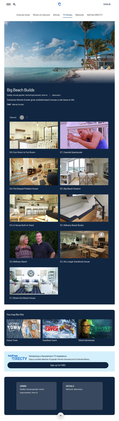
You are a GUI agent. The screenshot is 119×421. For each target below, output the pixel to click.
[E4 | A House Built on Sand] (34, 208)
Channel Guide (23, 15)
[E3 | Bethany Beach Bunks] (84, 208)
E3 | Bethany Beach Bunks (72, 225)
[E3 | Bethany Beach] (34, 244)
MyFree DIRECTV (95, 15)
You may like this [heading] (15, 314)
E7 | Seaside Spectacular (71, 152)
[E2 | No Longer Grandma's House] (84, 244)
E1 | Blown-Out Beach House (22, 298)
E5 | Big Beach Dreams (70, 188)
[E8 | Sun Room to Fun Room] (34, 135)
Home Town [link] (12, 340)
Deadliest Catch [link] (50, 340)
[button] (8, 4)
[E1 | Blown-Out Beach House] (34, 280)
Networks (79, 15)
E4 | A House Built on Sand (22, 225)
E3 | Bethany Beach (18, 261)
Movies (56, 15)
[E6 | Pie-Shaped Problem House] (34, 171)
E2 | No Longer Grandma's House (75, 261)
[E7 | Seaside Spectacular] (84, 135)
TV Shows (67, 15)
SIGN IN (106, 4)
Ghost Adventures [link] (87, 340)
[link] (23, 328)
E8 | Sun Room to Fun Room (22, 152)
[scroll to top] (60, 416)
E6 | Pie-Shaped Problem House (24, 188)
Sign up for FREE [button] (58, 365)
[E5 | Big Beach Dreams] (84, 171)
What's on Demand (41, 15)
